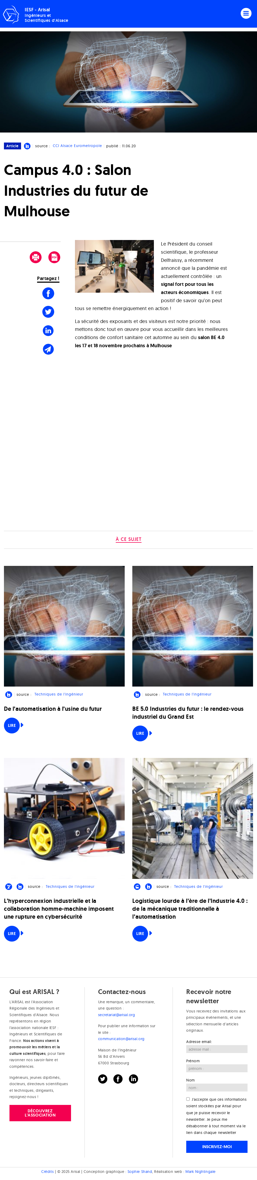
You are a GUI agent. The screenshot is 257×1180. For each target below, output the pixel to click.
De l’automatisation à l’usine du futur (53, 709)
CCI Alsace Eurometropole (77, 146)
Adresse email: (199, 1041)
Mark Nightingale (200, 1171)
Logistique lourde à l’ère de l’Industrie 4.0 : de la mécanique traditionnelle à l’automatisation (190, 909)
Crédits (47, 1171)
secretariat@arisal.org (116, 1014)
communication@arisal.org (121, 1038)
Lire (12, 725)
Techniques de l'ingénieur (58, 694)
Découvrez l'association (40, 1113)
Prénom (193, 1061)
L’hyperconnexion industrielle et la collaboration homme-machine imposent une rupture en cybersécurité (59, 909)
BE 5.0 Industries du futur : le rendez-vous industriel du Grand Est (188, 713)
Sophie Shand (140, 1171)
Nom (190, 1080)
